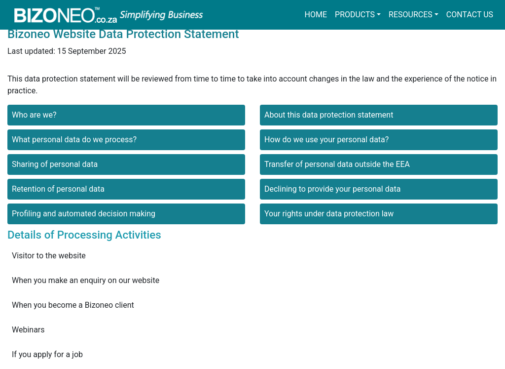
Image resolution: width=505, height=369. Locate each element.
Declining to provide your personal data (332, 189)
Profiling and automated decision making (83, 213)
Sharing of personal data (55, 164)
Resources (411, 14)
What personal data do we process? (74, 139)
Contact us (469, 14)
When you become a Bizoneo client (73, 305)
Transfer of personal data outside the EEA (337, 164)
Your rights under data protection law (329, 213)
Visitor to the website (49, 255)
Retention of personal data (58, 189)
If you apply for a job (47, 354)
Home (316, 14)
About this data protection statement (328, 115)
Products (355, 14)
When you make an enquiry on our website (85, 280)
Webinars (28, 329)
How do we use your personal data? (326, 139)
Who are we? (34, 115)
